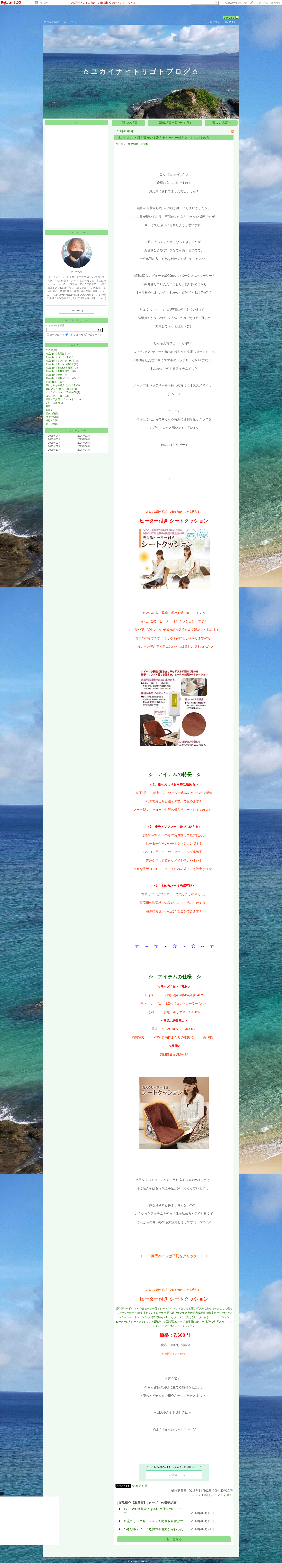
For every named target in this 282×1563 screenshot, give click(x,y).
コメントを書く (222, 1494)
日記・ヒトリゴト (55, 396)
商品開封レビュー (55, 381)
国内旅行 (50, 413)
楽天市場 (275, 2)
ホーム (48, 21)
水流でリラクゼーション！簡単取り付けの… (155, 1521)
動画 (48, 406)
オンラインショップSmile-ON (61, 392)
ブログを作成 (261, 2)
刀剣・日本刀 (53, 403)
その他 (49, 350)
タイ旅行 (50, 417)
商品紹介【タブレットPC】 (60, 360)
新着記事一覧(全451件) (175, 122)
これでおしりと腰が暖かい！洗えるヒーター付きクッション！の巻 (162, 137)
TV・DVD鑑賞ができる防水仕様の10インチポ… (154, 1511)
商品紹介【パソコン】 (57, 357)
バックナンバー (76, 430)
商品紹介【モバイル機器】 (60, 364)
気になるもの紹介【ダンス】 (61, 385)
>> (235, 2)
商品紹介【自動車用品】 (59, 371)
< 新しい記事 (128, 122)
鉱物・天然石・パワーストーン (62, 399)
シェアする (140, 1485)
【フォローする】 (212, 21)
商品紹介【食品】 (55, 374)
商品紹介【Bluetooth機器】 (60, 367)
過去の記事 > (221, 122)
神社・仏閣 (51, 420)
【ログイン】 (231, 21)
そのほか (43, 2)
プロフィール (68, 21)
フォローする (76, 310)
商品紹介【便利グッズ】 (59, 378)
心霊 (48, 410)
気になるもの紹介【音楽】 (60, 388)
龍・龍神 (50, 424)
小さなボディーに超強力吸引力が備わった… (155, 1529)
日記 (56, 21)
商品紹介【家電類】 (56, 353)
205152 (229, 17)
